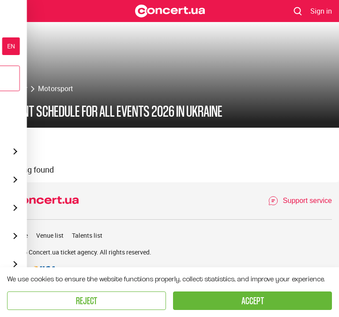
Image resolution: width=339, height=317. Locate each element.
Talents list (87, 235)
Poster (17, 88)
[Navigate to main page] (170, 11)
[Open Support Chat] (300, 200)
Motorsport (55, 88)
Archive (17, 235)
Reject (86, 300)
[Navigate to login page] (321, 11)
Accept (252, 300)
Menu (14, 10)
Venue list (50, 235)
